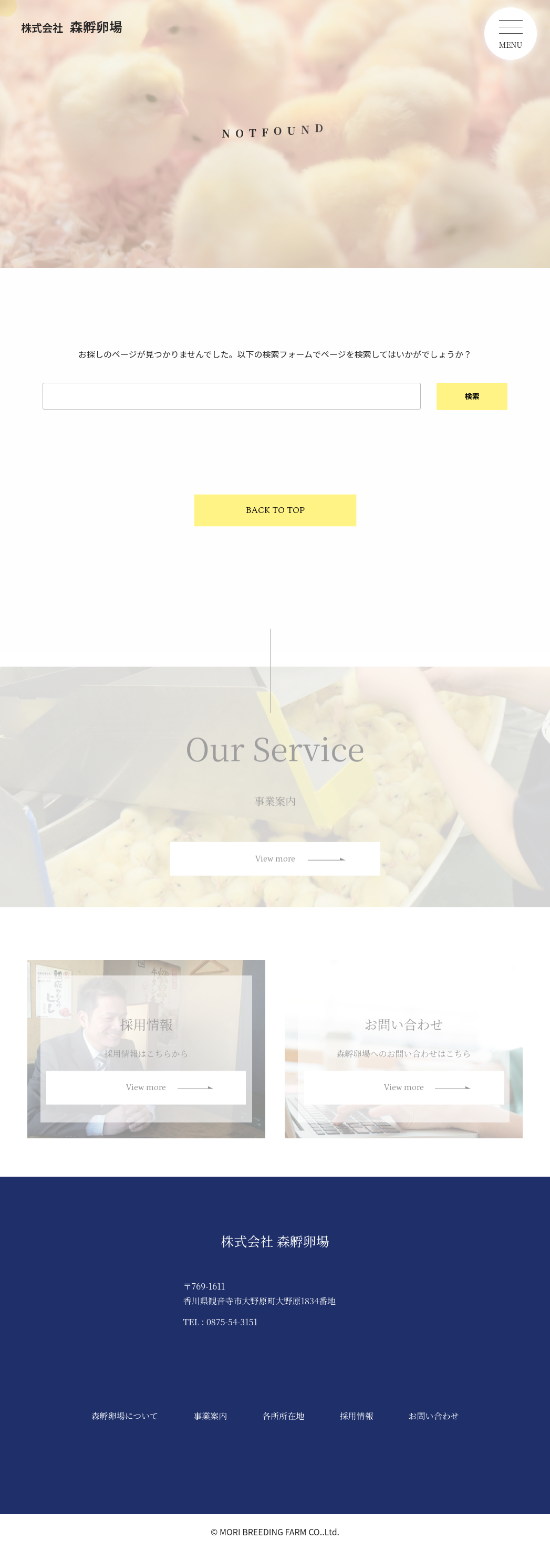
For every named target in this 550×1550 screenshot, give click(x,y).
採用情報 (356, 1416)
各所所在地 (283, 1416)
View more (275, 865)
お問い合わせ (433, 1416)
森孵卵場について (125, 1416)
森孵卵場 (71, 26)
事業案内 (210, 1416)
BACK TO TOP (275, 510)
